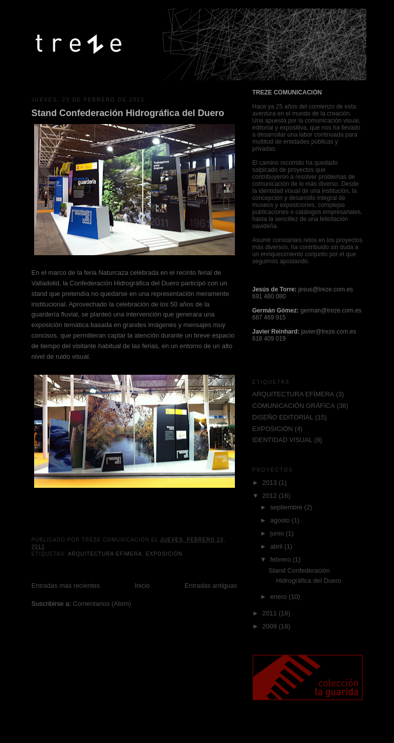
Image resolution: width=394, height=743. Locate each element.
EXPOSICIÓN (164, 554)
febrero (281, 559)
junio (278, 533)
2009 (270, 626)
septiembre (287, 507)
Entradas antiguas (211, 585)
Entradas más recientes (66, 585)
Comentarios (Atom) (102, 603)
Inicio (142, 585)
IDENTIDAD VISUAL (282, 440)
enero (279, 596)
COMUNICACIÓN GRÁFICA (293, 405)
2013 (270, 482)
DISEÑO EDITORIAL (283, 417)
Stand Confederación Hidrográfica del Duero (128, 113)
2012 (270, 495)
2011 (270, 613)
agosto (281, 520)
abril (277, 546)
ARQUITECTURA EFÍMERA (105, 554)
